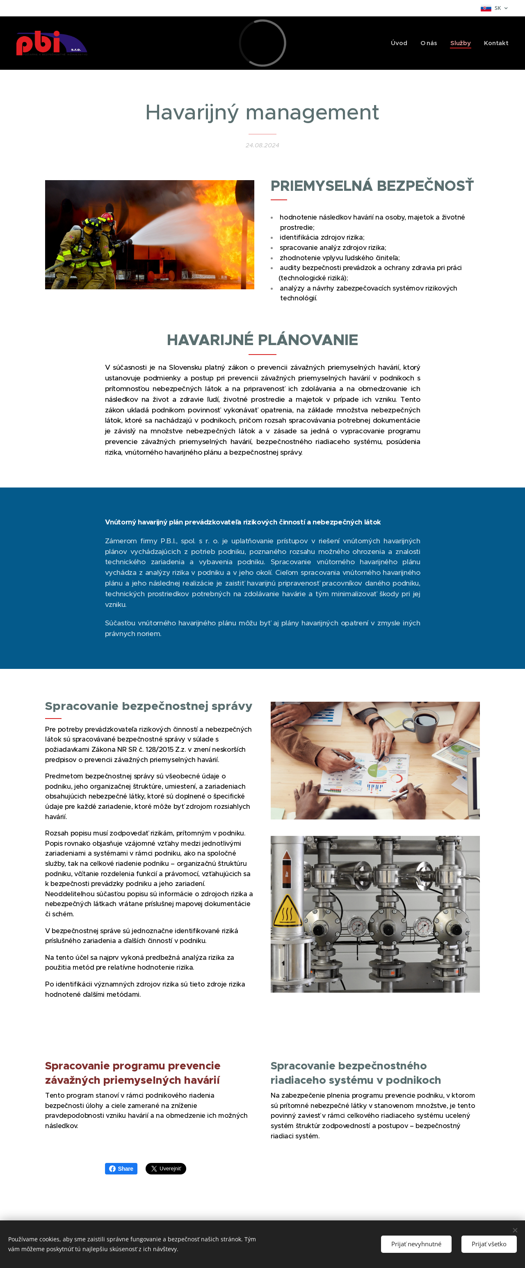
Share (121, 1168)
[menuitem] (400, 43)
